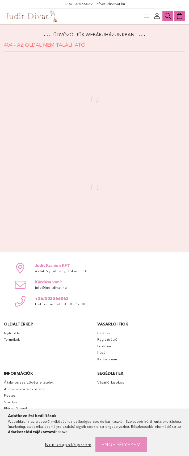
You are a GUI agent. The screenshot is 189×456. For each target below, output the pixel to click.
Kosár (102, 352)
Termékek (12, 339)
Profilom (104, 346)
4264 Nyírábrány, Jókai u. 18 (61, 271)
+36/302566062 (79, 4)
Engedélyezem (121, 444)
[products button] (146, 16)
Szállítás (10, 402)
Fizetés (10, 395)
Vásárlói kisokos (110, 382)
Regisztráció (107, 339)
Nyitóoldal (12, 333)
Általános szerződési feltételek (29, 382)
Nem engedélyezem (68, 444)
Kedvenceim (107, 359)
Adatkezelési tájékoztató (24, 389)
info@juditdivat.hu (110, 4)
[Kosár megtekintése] (179, 16)
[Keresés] (167, 16)
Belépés (104, 333)
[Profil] (157, 16)
